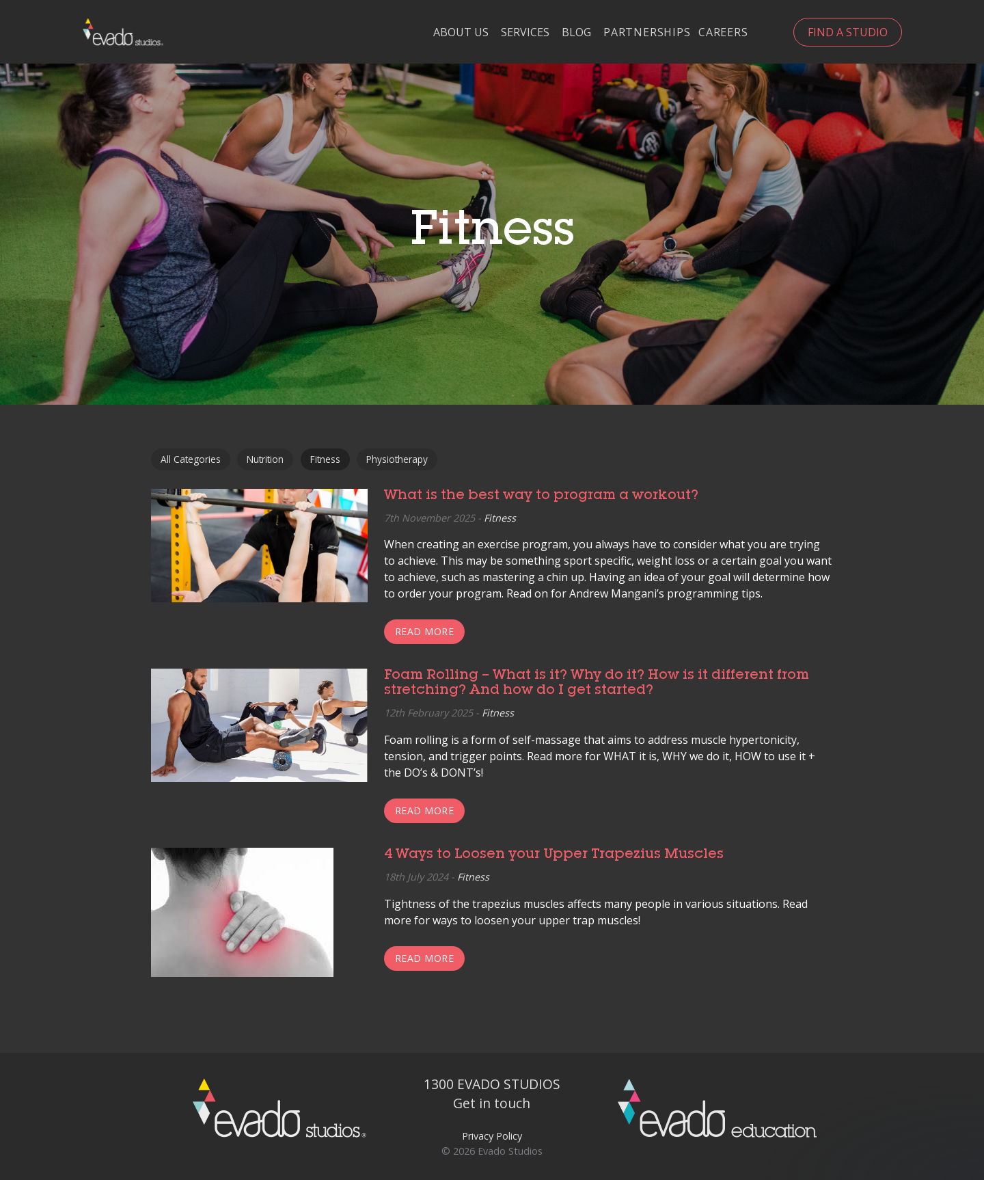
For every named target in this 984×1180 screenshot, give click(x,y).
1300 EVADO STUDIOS (492, 1084)
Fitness (325, 459)
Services (525, 33)
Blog (576, 33)
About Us (461, 33)
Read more (424, 631)
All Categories (191, 459)
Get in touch (491, 1103)
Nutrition (265, 459)
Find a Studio (848, 32)
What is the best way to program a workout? (541, 496)
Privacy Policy (492, 1135)
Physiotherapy (397, 459)
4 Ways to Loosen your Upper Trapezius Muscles (555, 855)
